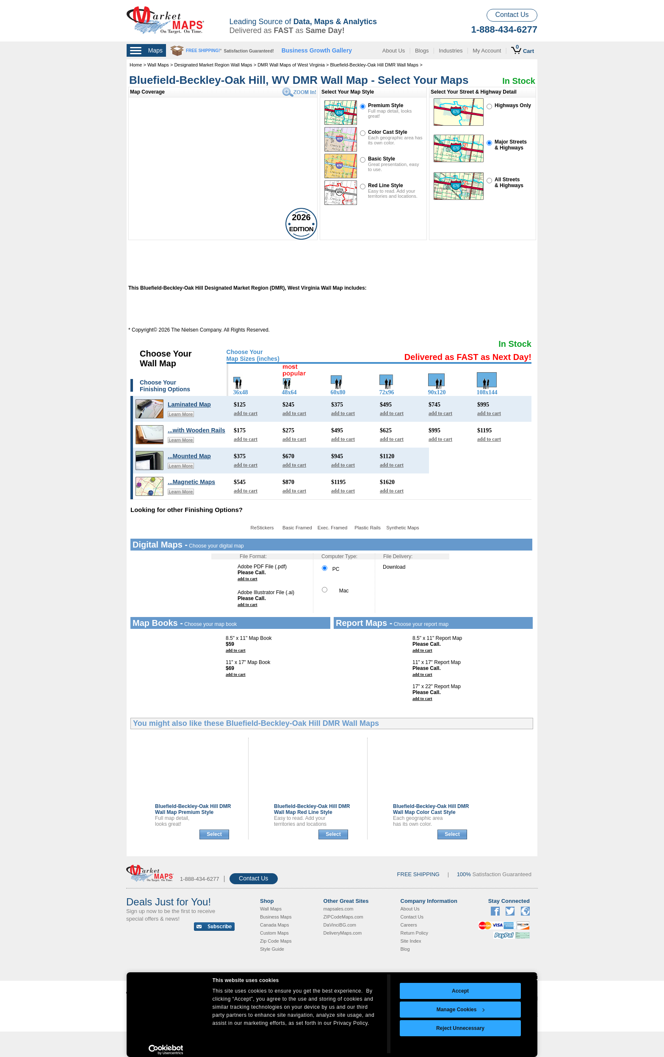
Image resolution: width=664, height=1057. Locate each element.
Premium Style (385, 105)
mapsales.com (339, 908)
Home (136, 64)
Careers (409, 924)
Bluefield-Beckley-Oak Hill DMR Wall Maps (374, 64)
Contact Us (511, 14)
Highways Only (513, 105)
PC (330, 569)
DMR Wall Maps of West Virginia (291, 64)
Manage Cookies (461, 1010)
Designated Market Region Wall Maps (213, 64)
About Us (393, 50)
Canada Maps (274, 924)
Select (214, 834)
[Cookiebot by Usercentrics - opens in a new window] (166, 1050)
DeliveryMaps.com (343, 932)
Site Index (411, 941)
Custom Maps (274, 932)
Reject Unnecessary (460, 1028)
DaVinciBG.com (340, 924)
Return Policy (414, 932)
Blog (405, 949)
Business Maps (276, 916)
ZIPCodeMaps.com (343, 916)
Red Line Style (385, 185)
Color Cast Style (387, 132)
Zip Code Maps (276, 941)
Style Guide (272, 949)
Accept (460, 991)
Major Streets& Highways (511, 145)
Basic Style (381, 159)
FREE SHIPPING (418, 874)
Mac (335, 591)
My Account (487, 50)
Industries (450, 50)
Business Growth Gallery (317, 50)
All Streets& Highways (509, 182)
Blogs (422, 50)
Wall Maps (158, 64)
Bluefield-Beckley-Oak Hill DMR (193, 809)
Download (394, 567)
